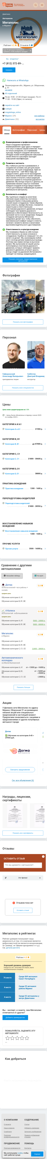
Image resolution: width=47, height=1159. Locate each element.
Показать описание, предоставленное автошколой (23, 260)
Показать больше (23, 687)
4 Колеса (10, 610)
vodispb (8, 109)
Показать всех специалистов (23, 388)
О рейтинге (8, 1132)
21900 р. (41, 641)
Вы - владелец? (12, 59)
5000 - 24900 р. (39, 621)
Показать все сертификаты (23, 833)
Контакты (27, 1148)
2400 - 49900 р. (39, 597)
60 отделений (11, 93)
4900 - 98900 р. (39, 601)
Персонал (32, 130)
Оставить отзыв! (23, 910)
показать (9, 70)
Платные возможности (12, 1148)
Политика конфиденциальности (11, 1136)
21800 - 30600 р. (38, 649)
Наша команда (9, 1128)
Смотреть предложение (20, 770)
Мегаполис (7, 633)
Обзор (7, 130)
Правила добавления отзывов (31, 1136)
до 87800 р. (40, 645)
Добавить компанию (31, 1128)
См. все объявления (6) (23, 780)
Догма (8, 584)
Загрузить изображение (32, 1132)
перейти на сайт (12, 105)
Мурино (8, 116)
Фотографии (18, 130)
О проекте (7, 1124)
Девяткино (10, 119)
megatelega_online (13, 112)
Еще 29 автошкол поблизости (17, 50)
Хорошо (37, 1154)
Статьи (26, 1124)
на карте (8, 90)
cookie (20, 1153)
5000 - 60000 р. (39, 624)
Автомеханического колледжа (12, 659)
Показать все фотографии (23, 322)
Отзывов (25, 45)
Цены (42, 130)
